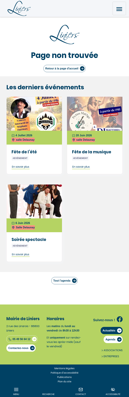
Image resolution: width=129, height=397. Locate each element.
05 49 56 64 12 (19, 339)
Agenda (110, 339)
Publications (64, 377)
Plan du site (64, 381)
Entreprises (110, 356)
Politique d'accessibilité (64, 372)
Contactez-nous (18, 348)
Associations (112, 350)
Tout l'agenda (61, 280)
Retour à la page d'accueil (61, 68)
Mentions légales (64, 368)
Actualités (108, 330)
